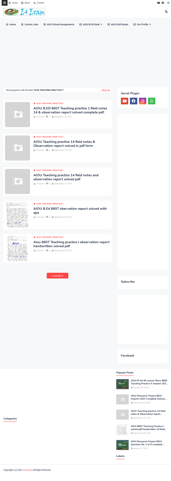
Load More (57, 275)
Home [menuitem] (11, 24)
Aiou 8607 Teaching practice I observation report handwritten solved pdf (71, 244)
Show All (106, 90)
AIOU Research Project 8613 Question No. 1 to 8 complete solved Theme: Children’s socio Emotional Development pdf (147, 443)
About (25, 3)
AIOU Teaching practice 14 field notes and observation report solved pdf (66, 177)
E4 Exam (40, 117)
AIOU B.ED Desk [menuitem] (89, 24)
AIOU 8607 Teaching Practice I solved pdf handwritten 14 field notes (148, 428)
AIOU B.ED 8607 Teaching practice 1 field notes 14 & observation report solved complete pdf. (70, 110)
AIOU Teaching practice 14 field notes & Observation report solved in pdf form (64, 144)
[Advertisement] (85, 58)
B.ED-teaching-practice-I (50, 103)
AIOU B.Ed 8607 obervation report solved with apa (70, 211)
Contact (38, 3)
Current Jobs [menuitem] (29, 24)
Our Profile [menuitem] (140, 24)
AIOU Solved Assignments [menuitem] (58, 24)
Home (13, 3)
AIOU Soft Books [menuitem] (117, 24)
